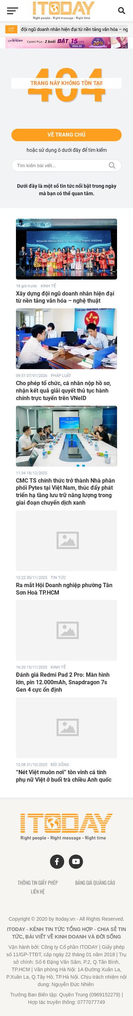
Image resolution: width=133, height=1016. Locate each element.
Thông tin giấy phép (38, 882)
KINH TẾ (48, 286)
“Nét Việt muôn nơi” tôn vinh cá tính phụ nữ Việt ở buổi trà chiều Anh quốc (63, 776)
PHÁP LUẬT (61, 375)
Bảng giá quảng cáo (95, 882)
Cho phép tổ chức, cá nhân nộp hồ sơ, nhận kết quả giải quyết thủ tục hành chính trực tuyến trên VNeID (63, 390)
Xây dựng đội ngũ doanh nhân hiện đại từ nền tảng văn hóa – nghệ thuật (65, 297)
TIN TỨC (58, 577)
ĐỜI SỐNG (60, 764)
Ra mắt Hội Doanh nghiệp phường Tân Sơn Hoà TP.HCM (64, 589)
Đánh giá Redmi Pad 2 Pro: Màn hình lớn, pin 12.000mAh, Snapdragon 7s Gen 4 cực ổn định (63, 682)
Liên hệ (38, 891)
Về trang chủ (66, 135)
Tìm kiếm (112, 165)
